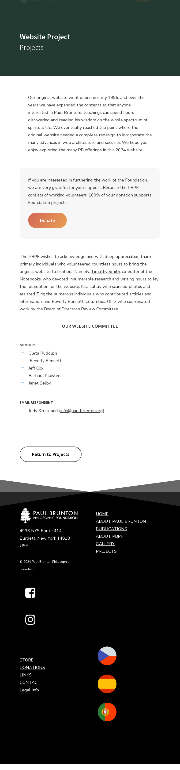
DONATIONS (32, 667)
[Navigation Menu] (157, 8)
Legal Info (29, 690)
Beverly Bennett (68, 301)
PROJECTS (106, 551)
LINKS (26, 675)
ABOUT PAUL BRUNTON (121, 521)
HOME (102, 514)
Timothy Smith (105, 271)
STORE (27, 660)
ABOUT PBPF (109, 536)
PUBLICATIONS (111, 529)
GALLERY (105, 544)
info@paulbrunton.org (81, 411)
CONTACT (30, 682)
